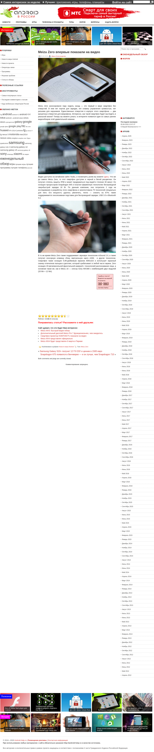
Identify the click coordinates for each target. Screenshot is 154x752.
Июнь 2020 (126, 272)
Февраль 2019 (127, 338)
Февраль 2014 (127, 585)
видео (27, 154)
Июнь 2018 (126, 371)
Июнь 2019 (126, 321)
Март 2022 (126, 185)
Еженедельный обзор (135, 54)
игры (75, 2)
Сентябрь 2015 (127, 506)
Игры (34, 22)
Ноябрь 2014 (127, 548)
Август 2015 (126, 511)
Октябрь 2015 (127, 502)
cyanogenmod (9, 122)
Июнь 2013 (126, 618)
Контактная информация (58, 740)
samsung (16, 142)
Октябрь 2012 (127, 650)
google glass (4, 126)
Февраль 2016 (127, 486)
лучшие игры (20, 164)
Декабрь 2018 (127, 346)
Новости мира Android (10, 59)
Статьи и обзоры (8, 80)
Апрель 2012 (126, 675)
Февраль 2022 (127, 190)
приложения (63, 2)
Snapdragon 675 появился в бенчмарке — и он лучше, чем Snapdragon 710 (77, 354)
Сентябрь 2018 (127, 358)
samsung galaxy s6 (23, 150)
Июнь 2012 (126, 667)
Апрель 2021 (126, 231)
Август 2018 (126, 362)
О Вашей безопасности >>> (131, 127)
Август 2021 (126, 214)
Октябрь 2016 (127, 453)
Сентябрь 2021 (127, 210)
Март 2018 (126, 383)
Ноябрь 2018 (127, 350)
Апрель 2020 (126, 280)
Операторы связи (8, 67)
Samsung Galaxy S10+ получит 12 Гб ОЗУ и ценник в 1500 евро (71, 351)
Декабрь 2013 (127, 593)
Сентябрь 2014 (127, 556)
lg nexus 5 (4, 134)
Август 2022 (126, 165)
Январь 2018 (126, 391)
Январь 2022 (126, 194)
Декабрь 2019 (127, 297)
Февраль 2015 (127, 535)
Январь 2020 (126, 292)
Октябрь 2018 (127, 354)
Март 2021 (126, 235)
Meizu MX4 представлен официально (57, 338)
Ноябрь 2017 (127, 399)
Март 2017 (126, 432)
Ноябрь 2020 (127, 251)
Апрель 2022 (126, 181)
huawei (4, 130)
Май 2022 (125, 177)
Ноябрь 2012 (127, 646)
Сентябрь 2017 (127, 408)
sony (3, 153)
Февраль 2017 (127, 436)
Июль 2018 (126, 367)
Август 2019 (126, 313)
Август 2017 (126, 412)
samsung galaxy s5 (8, 150)
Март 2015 (126, 531)
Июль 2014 (126, 564)
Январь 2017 (126, 441)
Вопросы (95, 22)
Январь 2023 (126, 144)
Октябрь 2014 (127, 552)
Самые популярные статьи (11, 96)
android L (9, 118)
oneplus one (22, 138)
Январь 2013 (126, 638)
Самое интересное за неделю (21, 2)
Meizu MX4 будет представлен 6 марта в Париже (62, 341)
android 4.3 (15, 114)
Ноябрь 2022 (127, 152)
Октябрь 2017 (127, 404)
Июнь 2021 (126, 222)
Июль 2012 (126, 663)
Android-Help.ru (20, 740)
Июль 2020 (126, 268)
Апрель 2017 (126, 428)
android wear (18, 118)
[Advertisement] (60, 295)
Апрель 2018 (126, 379)
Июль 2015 (126, 515)
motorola (14, 134)
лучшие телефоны (19, 168)
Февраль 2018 (127, 387)
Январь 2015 (126, 539)
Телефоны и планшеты (53, 22)
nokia (9, 138)
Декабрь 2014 (127, 543)
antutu (26, 118)
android (7, 114)
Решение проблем (8, 76)
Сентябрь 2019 (127, 309)
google (27, 121)
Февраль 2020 (127, 288)
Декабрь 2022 (127, 148)
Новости (6, 22)
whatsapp (10, 154)
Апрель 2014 (126, 576)
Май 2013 (125, 622)
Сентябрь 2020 (127, 259)
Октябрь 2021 (127, 206)
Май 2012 (125, 671)
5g (1, 114)
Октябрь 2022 (127, 157)
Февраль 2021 (127, 239)
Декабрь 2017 (127, 395)
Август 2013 (126, 609)
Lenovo (19, 130)
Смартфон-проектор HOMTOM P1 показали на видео (63, 336)
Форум (82, 22)
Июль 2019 (126, 317)
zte (23, 154)
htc (23, 126)
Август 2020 (126, 264)
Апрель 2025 (126, 136)
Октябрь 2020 (127, 255)
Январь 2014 (126, 589)
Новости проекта (8, 63)
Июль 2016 (126, 465)
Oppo (28, 138)
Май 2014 (125, 572)
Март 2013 (126, 630)
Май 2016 (125, 474)
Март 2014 (126, 581)
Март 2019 (126, 334)
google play (15, 126)
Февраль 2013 (127, 634)
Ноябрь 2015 (127, 498)
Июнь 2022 (126, 173)
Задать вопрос (112, 22)
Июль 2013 (126, 613)
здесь (106, 177)
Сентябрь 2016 (127, 457)
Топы (71, 22)
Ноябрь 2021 (127, 202)
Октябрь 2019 (127, 305)
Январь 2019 (126, 342)
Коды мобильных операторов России (15, 104)
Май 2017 (125, 424)
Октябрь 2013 (127, 601)
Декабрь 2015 (127, 494)
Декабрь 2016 (127, 445)
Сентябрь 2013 (127, 605)
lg (24, 130)
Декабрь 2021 (127, 198)
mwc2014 (23, 134)
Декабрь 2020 (127, 247)
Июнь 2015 (126, 519)
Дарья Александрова (58, 56)
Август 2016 (126, 461)
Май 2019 (125, 325)
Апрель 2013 (126, 626)
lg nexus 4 (29, 130)
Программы (21, 22)
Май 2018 (125, 375)
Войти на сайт (122, 2)
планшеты (98, 2)
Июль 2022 (126, 169)
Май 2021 (125, 227)
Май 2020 (125, 276)
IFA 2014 (12, 131)
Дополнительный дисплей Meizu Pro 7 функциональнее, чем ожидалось (72, 333)
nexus (3, 138)
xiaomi (18, 153)
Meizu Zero (84, 346)
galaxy (18, 121)
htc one (28, 126)
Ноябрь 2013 (127, 597)
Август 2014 (126, 560)
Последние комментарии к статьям (14, 100)
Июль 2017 (126, 416)
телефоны (85, 2)
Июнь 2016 (126, 469)
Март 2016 (126, 482)
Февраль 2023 (127, 140)
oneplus (15, 138)
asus (2, 122)
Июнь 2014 (126, 568)
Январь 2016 (126, 490)
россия (30, 168)
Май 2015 (125, 523)
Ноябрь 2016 (127, 449)
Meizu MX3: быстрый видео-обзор (55, 331)
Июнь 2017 (126, 420)
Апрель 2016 (126, 478)
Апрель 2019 (126, 329)
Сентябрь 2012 (127, 655)
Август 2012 (126, 659)
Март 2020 (126, 284)
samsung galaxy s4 (19, 147)
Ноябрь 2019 (127, 301)
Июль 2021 (126, 218)
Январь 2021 (126, 243)
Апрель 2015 (126, 527)
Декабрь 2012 (127, 642)
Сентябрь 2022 (127, 161)
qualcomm (4, 143)
